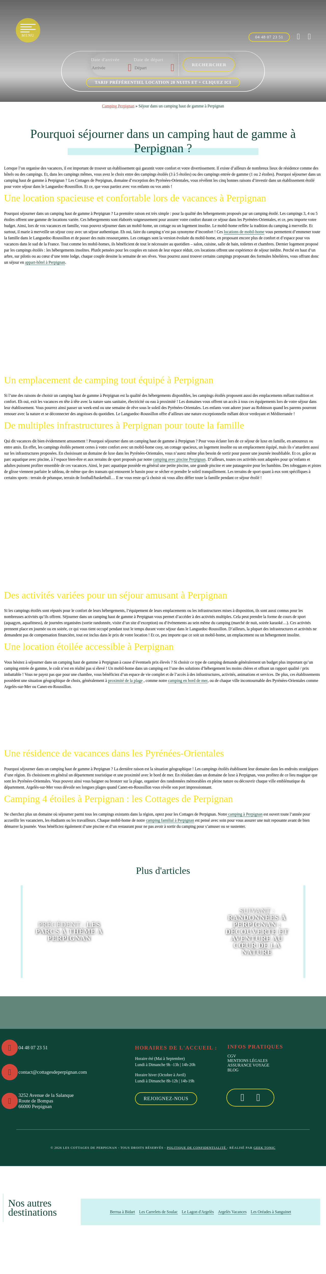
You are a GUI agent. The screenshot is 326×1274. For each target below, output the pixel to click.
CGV (231, 1056)
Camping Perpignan (118, 106)
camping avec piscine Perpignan (179, 459)
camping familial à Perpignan (170, 820)
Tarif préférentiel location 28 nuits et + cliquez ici (163, 82)
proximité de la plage (125, 680)
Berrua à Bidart (122, 1212)
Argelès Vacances (232, 1212)
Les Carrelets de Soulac (158, 1212)
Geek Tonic (265, 1148)
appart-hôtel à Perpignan (45, 262)
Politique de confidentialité (197, 1148)
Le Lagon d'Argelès (198, 1212)
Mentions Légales (247, 1060)
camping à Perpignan (245, 814)
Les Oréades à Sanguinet (271, 1212)
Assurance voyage (248, 1065)
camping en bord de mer (188, 680)
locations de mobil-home (244, 232)
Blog (233, 1070)
